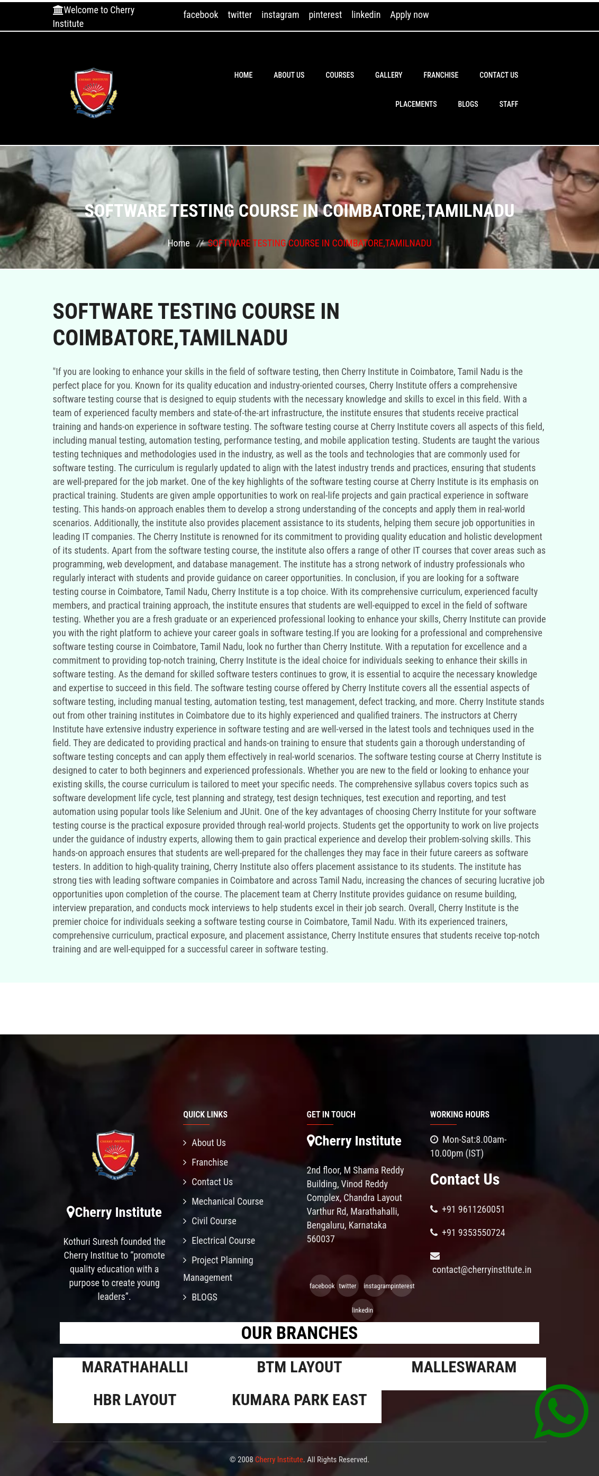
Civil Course (210, 1220)
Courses (339, 75)
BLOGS (468, 104)
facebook (200, 14)
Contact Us (498, 75)
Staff (509, 104)
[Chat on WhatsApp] (561, 1411)
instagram (280, 14)
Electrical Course (219, 1240)
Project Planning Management (218, 1268)
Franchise (441, 75)
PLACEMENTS (416, 104)
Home (243, 75)
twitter (240, 14)
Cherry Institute (279, 1459)
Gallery (389, 75)
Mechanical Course (223, 1201)
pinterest (325, 14)
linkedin (365, 14)
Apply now (409, 14)
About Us (289, 75)
